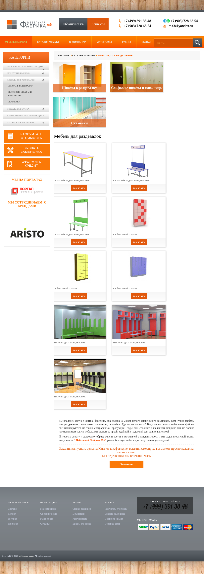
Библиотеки (78, 513)
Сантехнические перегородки (25, 115)
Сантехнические (48, 513)
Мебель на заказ (26, 556)
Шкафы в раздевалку (79, 88)
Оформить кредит (114, 518)
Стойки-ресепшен (82, 508)
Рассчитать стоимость (116, 508)
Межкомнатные (48, 508)
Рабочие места (80, 518)
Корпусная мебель (18, 73)
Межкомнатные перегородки (25, 66)
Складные (45, 523)
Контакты (98, 24)
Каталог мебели (83, 55)
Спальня (12, 508)
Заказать (79, 188)
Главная (64, 55)
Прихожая (13, 523)
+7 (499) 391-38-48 (165, 507)
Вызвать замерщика (115, 513)
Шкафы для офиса (82, 523)
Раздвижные (46, 518)
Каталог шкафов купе (20, 122)
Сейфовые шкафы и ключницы (137, 88)
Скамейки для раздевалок (71, 180)
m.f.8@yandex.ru (181, 26)
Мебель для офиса (18, 109)
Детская (12, 513)
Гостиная (12, 518)
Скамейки (79, 123)
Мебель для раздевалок (21, 80)
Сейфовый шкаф (125, 234)
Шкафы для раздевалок (69, 342)
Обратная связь (73, 24)
